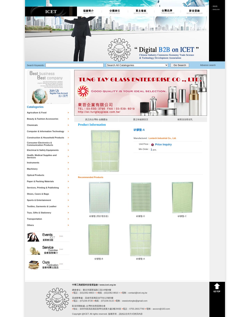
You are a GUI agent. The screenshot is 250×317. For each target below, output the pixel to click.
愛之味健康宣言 (140, 119)
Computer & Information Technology (45, 131)
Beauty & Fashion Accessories (42, 119)
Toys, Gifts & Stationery (39, 212)
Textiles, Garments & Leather (41, 206)
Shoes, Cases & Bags (38, 194)
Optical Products (35, 175)
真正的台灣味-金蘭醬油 (96, 119)
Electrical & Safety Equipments (43, 150)
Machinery (32, 169)
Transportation (34, 219)
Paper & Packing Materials (40, 181)
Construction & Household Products (45, 137)
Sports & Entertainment (39, 200)
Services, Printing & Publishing (43, 187)
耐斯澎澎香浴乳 (185, 119)
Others (30, 225)
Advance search (208, 65)
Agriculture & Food (36, 112)
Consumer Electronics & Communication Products (40, 143)
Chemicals (32, 125)
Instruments (33, 162)
